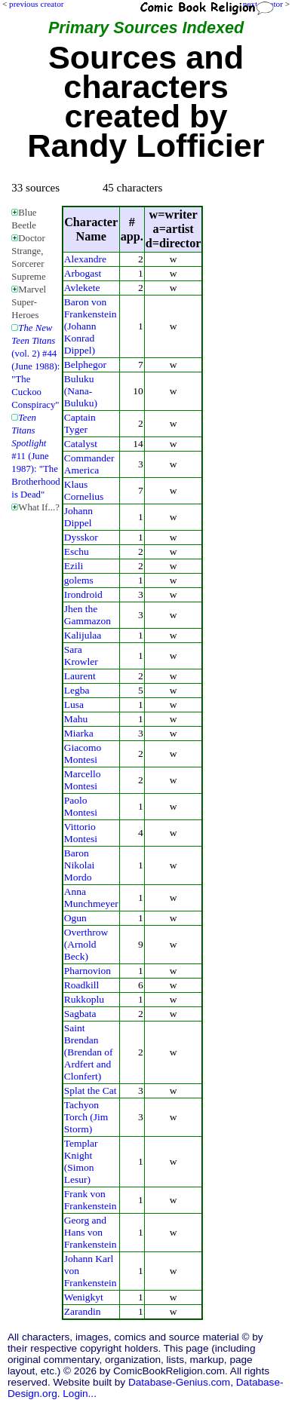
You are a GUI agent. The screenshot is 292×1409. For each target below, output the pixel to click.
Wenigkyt (83, 1297)
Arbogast (82, 273)
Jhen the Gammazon (87, 614)
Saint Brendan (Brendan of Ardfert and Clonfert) (88, 1052)
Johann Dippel (78, 516)
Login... (80, 1393)
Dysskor (81, 537)
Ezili (73, 565)
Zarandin (82, 1311)
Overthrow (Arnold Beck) (86, 944)
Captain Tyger (80, 423)
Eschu (76, 551)
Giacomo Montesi (82, 753)
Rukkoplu (84, 999)
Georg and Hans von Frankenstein (90, 1232)
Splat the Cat (90, 1090)
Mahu (76, 718)
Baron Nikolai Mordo (79, 865)
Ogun (75, 918)
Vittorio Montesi (80, 832)
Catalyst (80, 443)
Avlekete (82, 287)
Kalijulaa (82, 635)
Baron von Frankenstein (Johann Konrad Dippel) (90, 326)
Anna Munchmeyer (91, 897)
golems (79, 580)
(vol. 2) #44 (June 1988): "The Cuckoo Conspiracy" (35, 366)
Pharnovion (87, 970)
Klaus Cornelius (83, 490)
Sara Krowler (81, 655)
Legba (77, 690)
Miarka (79, 733)
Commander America (89, 464)
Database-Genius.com (179, 1382)
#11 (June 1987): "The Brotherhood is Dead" (35, 456)
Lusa (74, 704)
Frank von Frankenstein (90, 1199)
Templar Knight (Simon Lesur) (81, 1161)
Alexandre (85, 259)
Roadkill (81, 985)
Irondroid (83, 594)
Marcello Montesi (82, 780)
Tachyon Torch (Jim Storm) (86, 1117)
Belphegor (85, 364)
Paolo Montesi (80, 806)
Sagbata (80, 1013)
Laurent (80, 676)
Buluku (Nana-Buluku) (80, 391)
